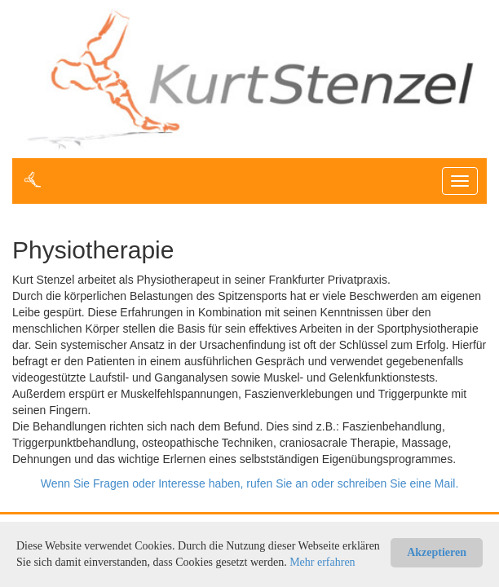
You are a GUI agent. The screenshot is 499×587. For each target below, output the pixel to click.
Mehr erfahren (322, 562)
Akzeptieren (436, 552)
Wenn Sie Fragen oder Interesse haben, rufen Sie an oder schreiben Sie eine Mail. (250, 483)
